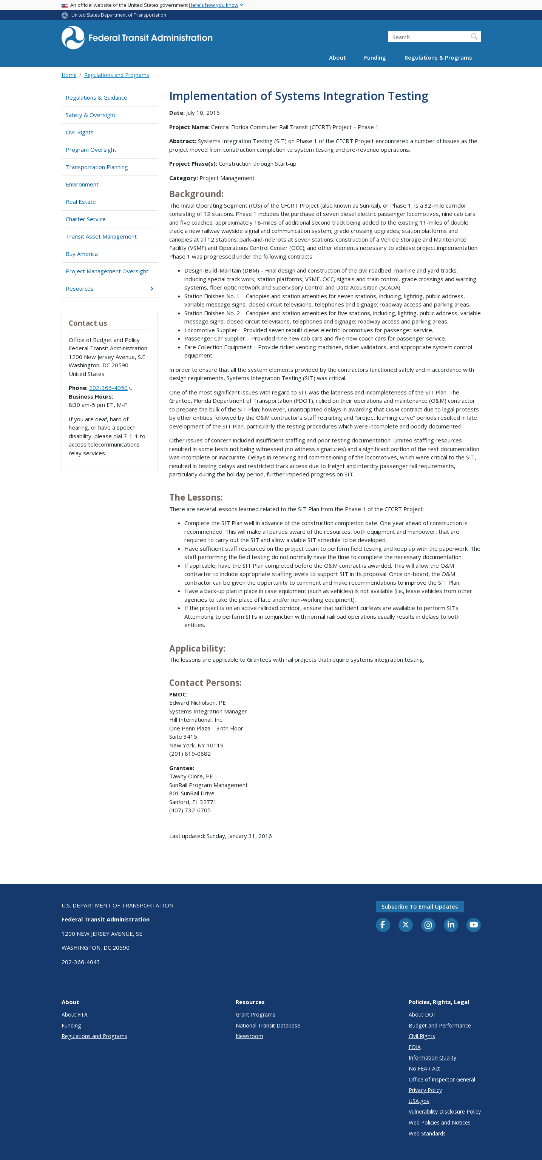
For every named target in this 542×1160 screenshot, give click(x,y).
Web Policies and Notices (440, 1122)
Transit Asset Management (101, 236)
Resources (110, 288)
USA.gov (419, 1101)
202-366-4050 (110, 387)
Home (69, 75)
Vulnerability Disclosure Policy (445, 1111)
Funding (375, 57)
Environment (82, 184)
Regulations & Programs (438, 57)
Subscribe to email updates (419, 906)
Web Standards (427, 1133)
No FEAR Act (424, 1068)
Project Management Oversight (107, 271)
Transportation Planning (97, 167)
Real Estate (81, 201)
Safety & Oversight (91, 115)
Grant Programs (255, 1014)
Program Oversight (91, 149)
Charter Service (86, 219)
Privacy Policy (425, 1090)
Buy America (82, 253)
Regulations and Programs (116, 75)
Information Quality (432, 1057)
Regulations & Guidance (96, 97)
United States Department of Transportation (118, 15)
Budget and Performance (440, 1025)
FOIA (415, 1047)
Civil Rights (80, 132)
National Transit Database (268, 1025)
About (337, 57)
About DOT (423, 1014)
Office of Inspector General (442, 1079)
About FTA (75, 1014)
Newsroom (249, 1036)
